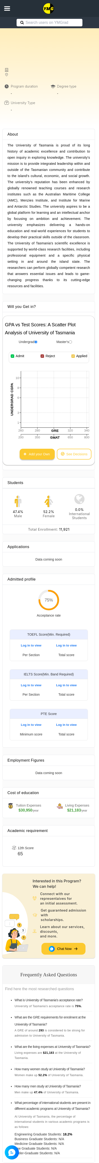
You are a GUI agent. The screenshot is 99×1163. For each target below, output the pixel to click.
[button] (7, 8)
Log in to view (31, 645)
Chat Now (63, 949)
